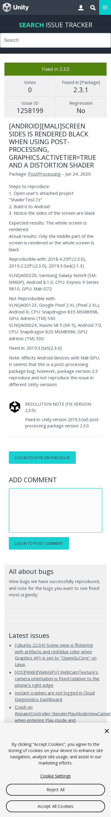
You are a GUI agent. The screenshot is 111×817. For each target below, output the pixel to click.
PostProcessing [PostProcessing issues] (44, 174)
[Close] (106, 731)
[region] (55, 770)
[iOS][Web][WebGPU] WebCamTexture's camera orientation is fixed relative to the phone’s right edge (57, 678)
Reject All (55, 789)
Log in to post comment (39, 543)
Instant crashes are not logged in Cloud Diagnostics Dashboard (55, 696)
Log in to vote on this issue (42, 457)
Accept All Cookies (56, 806)
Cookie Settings (55, 776)
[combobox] (55, 40)
